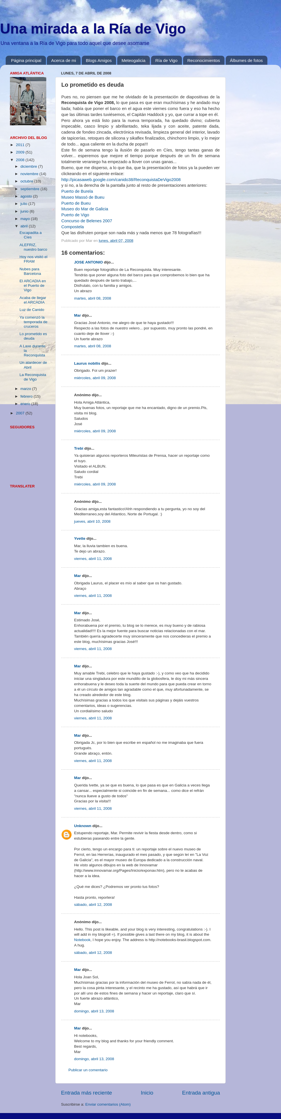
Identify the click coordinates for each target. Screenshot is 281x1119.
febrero (27, 396)
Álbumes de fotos (246, 60)
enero (25, 404)
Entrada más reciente (86, 1093)
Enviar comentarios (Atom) (108, 1104)
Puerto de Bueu (76, 203)
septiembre (30, 189)
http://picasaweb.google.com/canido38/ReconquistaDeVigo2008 (121, 179)
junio (25, 211)
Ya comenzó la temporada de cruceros (33, 322)
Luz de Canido (32, 310)
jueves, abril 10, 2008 (92, 521)
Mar (77, 315)
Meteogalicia (133, 60)
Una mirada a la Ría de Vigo (93, 29)
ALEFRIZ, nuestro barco (33, 247)
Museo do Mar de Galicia (84, 209)
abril (24, 226)
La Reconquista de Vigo (33, 377)
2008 (21, 160)
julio (24, 204)
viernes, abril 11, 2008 (93, 559)
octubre (27, 181)
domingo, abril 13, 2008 (94, 1011)
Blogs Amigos (99, 60)
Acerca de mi (63, 60)
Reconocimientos (203, 60)
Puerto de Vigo (75, 215)
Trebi (78, 448)
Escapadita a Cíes (31, 235)
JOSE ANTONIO (88, 262)
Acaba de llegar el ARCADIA (33, 300)
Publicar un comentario (88, 1070)
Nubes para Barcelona (30, 271)
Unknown (82, 826)
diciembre (29, 166)
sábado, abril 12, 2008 (93, 904)
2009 (21, 152)
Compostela (72, 227)
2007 (21, 413)
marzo (26, 389)
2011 (21, 145)
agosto (26, 196)
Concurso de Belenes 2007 (86, 221)
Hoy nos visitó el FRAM (33, 259)
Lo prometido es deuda (33, 336)
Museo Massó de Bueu (82, 197)
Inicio (147, 1093)
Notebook (82, 940)
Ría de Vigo (166, 60)
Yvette (79, 538)
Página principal (26, 60)
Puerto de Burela (77, 191)
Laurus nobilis (87, 363)
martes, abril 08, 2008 (92, 298)
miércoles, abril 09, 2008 (95, 378)
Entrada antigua (201, 1093)
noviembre (29, 174)
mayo (25, 219)
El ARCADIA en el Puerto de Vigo (33, 285)
